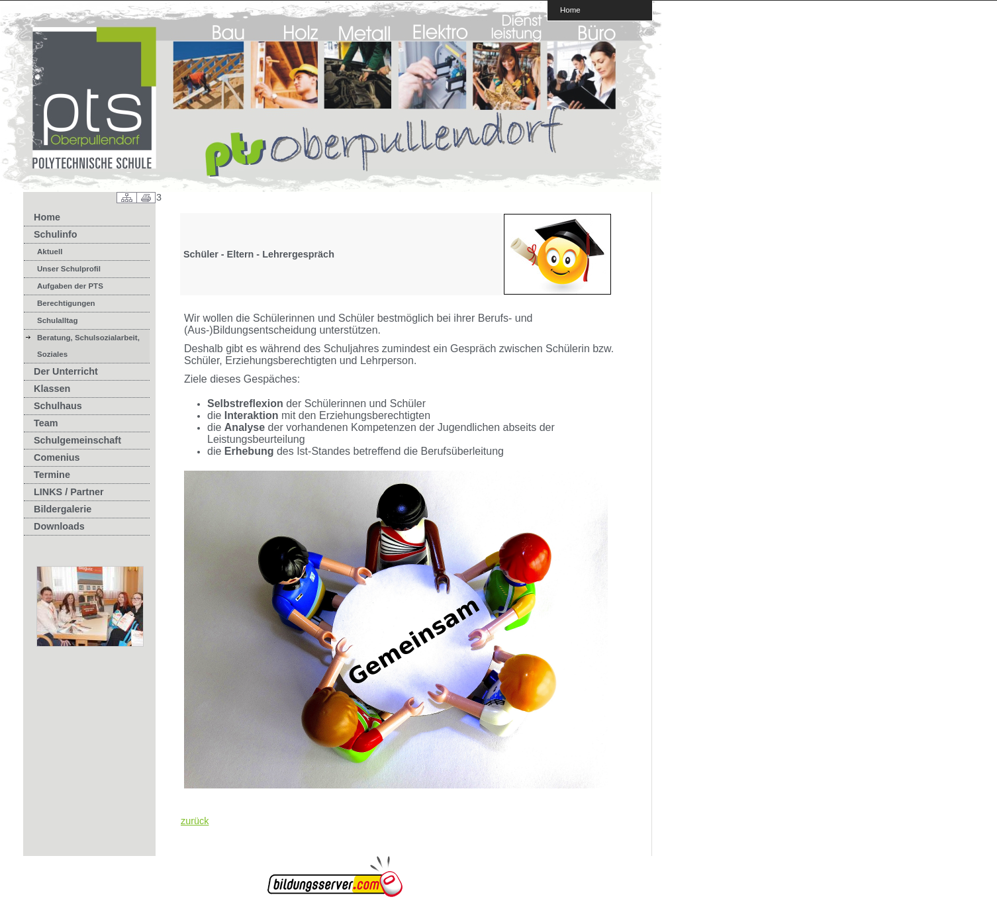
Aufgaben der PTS (70, 286)
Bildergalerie (62, 509)
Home (570, 9)
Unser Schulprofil (69, 269)
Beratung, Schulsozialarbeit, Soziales (88, 346)
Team (46, 423)
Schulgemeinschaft (77, 440)
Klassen (52, 388)
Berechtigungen (66, 303)
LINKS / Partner (69, 492)
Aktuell (49, 252)
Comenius (57, 457)
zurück (195, 821)
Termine (52, 474)
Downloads (59, 526)
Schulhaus (58, 406)
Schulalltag (57, 320)
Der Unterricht (66, 371)
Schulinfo (55, 234)
